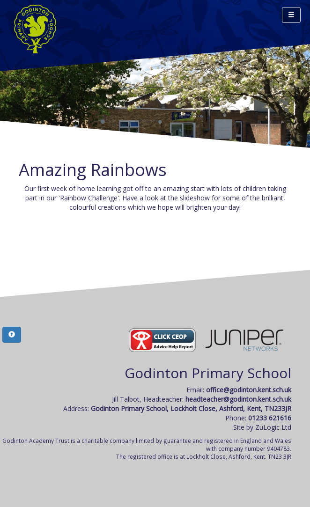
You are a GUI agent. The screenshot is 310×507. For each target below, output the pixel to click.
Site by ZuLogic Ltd (262, 427)
